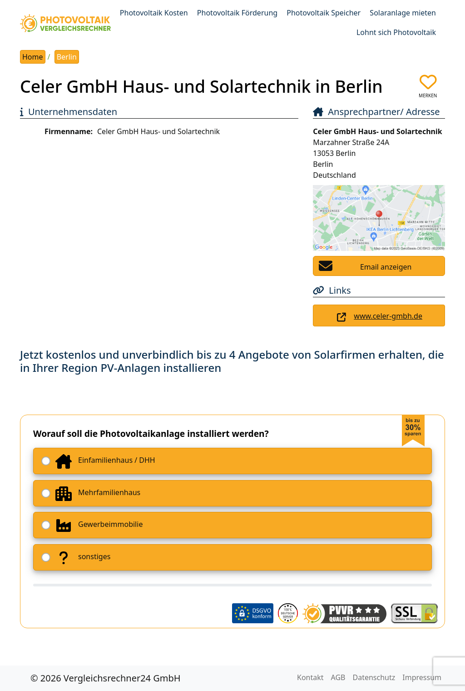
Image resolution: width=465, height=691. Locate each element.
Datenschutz (374, 677)
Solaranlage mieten (403, 13)
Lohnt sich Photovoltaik (396, 32)
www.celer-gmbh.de (388, 316)
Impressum (421, 677)
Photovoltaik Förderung (237, 13)
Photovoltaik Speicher (324, 13)
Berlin (67, 57)
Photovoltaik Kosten (154, 13)
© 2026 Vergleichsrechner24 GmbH (105, 678)
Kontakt (310, 677)
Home (32, 57)
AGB (338, 677)
